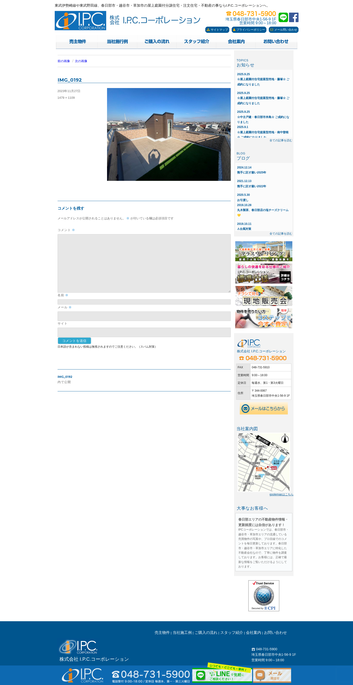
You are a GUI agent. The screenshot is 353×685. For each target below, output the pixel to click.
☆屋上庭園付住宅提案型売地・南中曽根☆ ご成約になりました (263, 132)
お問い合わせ (275, 633)
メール (65, 307)
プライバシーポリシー (249, 29)
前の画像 (64, 61)
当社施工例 (182, 633)
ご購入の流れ (206, 633)
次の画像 (81, 61)
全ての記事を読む (281, 140)
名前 (63, 295)
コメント (66, 230)
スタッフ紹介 (231, 633)
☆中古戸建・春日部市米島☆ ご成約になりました (263, 117)
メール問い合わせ (283, 29)
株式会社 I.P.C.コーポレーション (94, 659)
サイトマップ (217, 29)
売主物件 (162, 633)
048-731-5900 (264, 649)
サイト (63, 323)
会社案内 (253, 633)
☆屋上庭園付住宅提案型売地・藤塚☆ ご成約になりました (263, 79)
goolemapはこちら (282, 494)
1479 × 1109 (66, 97)
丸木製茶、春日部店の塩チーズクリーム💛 (263, 210)
